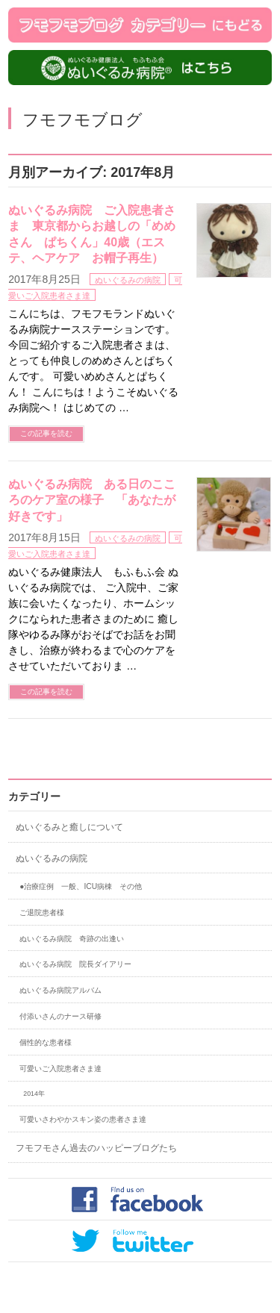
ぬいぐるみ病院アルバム (60, 990)
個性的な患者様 (45, 1042)
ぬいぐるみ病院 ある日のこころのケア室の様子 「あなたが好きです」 (91, 500)
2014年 (34, 1093)
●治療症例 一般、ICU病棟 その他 (80, 886)
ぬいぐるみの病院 (128, 279)
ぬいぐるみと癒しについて (69, 827)
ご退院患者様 (41, 912)
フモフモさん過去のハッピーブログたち (96, 1148)
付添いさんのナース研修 (60, 1016)
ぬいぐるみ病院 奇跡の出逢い (71, 939)
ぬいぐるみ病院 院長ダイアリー (75, 964)
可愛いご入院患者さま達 (60, 1068)
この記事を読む (46, 433)
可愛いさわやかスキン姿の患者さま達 (82, 1119)
